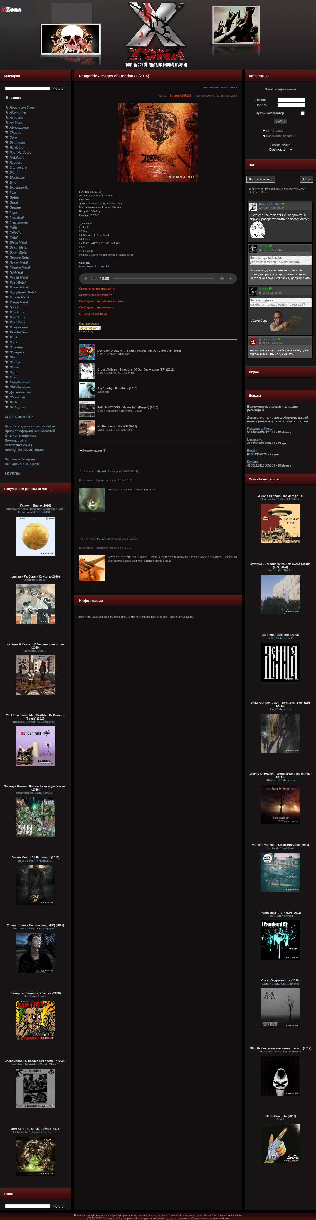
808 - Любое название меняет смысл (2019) (281, 1048)
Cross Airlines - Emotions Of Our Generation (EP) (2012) (136, 369)
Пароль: (262, 105)
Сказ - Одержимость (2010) (280, 980)
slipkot (101, 471)
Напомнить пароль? (280, 136)
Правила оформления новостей (30, 431)
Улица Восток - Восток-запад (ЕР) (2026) (35, 925)
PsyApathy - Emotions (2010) (117, 388)
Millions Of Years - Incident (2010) (280, 496)
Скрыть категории (19, 417)
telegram (85, 266)
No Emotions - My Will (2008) (117, 426)
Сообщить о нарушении (96, 307)
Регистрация (275, 130)
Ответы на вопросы (20, 436)
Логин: (261, 100)
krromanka (102, 266)
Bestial (252, 451)
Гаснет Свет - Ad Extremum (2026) (35, 857)
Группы (13, 473)
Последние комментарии (24, 450)
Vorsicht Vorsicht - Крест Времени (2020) (280, 844)
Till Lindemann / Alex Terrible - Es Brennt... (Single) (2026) (35, 717)
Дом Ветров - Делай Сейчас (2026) (35, 1128)
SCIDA (101, 538)
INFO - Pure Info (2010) (280, 1116)
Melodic (214, 87)
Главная (16, 98)
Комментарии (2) (92, 450)
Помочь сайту (16, 440)
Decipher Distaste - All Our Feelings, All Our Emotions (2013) (139, 350)
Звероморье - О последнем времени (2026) (35, 1060)
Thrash (233, 87)
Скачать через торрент (95, 294)
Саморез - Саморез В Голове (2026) (35, 993)
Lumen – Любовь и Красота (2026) (35, 576)
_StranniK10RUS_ (180, 95)
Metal (224, 87)
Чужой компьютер (270, 113)
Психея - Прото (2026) (35, 505)
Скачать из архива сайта (96, 288)
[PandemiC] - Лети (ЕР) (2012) (280, 912)
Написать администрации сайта (30, 426)
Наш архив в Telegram (22, 464)
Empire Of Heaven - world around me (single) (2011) (280, 775)
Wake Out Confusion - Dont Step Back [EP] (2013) (280, 704)
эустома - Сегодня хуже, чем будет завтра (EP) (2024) (280, 565)
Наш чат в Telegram (20, 459)
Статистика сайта (18, 445)
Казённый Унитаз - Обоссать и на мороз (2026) (36, 646)
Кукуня (252, 462)
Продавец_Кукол (260, 429)
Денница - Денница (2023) (280, 634)
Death (205, 87)
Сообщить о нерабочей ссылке (101, 301)
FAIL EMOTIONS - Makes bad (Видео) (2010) (127, 407)
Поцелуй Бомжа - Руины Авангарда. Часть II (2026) (35, 788)
